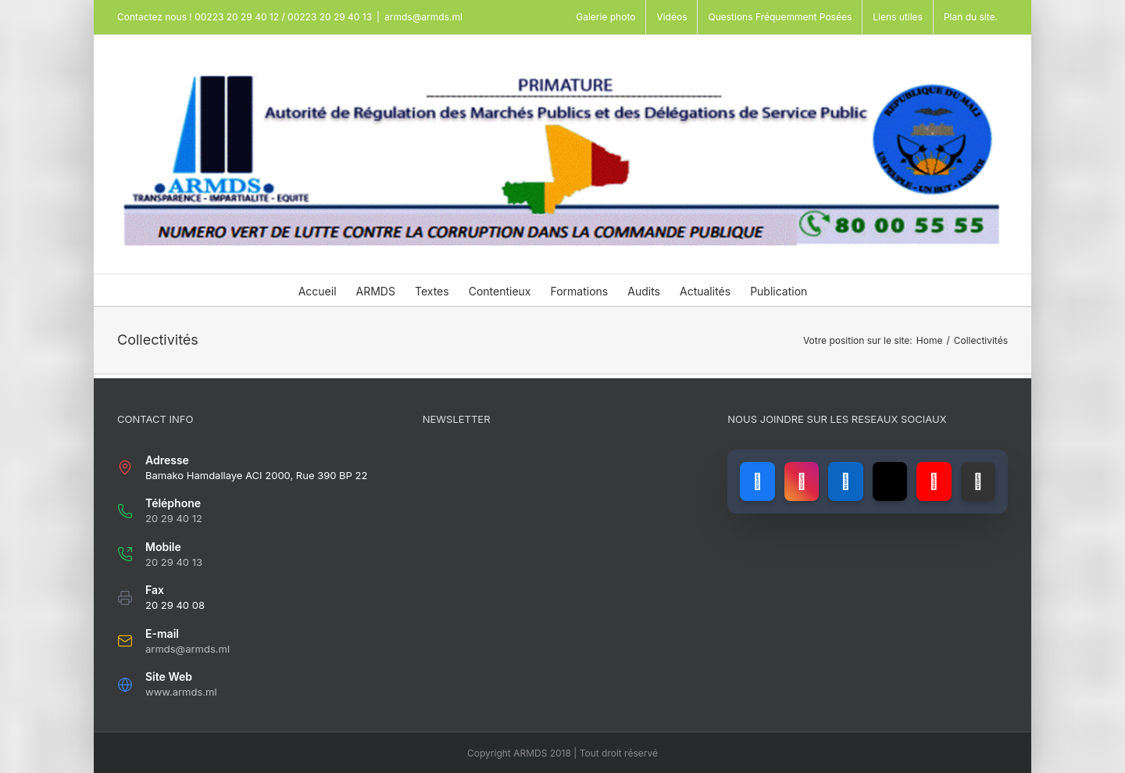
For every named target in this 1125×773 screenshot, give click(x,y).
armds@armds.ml (423, 17)
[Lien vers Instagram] (801, 481)
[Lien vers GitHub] (978, 481)
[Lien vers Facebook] (757, 481)
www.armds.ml (181, 691)
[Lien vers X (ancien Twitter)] (890, 481)
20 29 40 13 (173, 562)
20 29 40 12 (173, 518)
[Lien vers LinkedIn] (845, 481)
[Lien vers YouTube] (933, 481)
